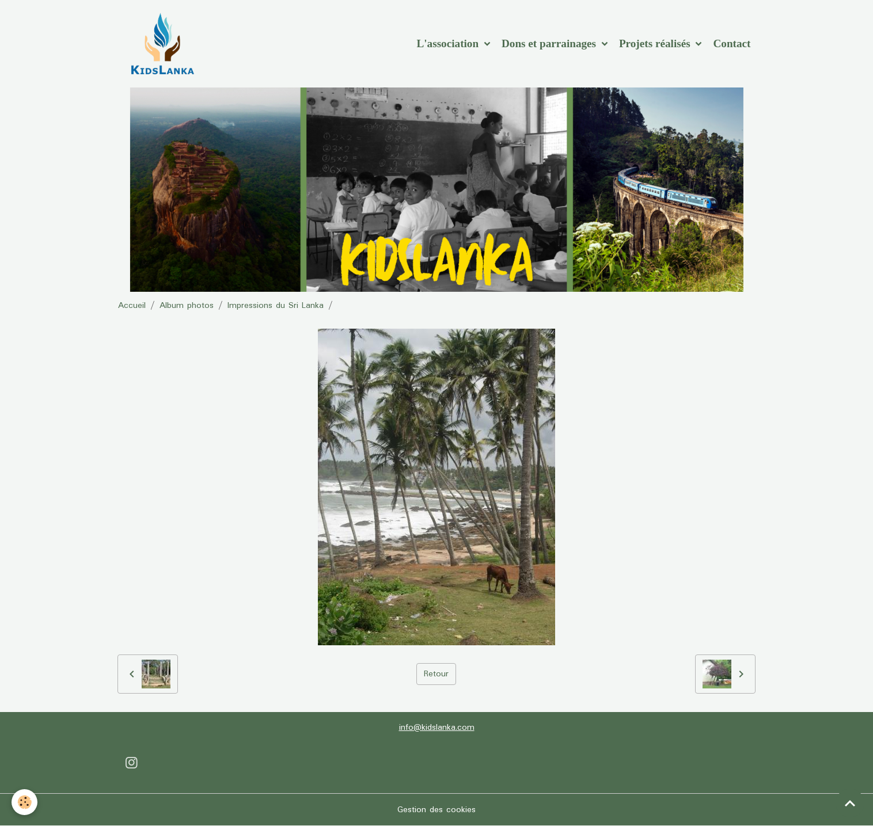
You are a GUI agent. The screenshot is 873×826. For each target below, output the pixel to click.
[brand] (164, 43)
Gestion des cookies (436, 810)
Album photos (187, 306)
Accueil (132, 306)
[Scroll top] (850, 803)
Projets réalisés (656, 43)
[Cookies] (24, 802)
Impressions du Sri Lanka (275, 306)
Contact (731, 43)
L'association (448, 43)
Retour (436, 674)
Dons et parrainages (550, 43)
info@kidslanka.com (437, 727)
